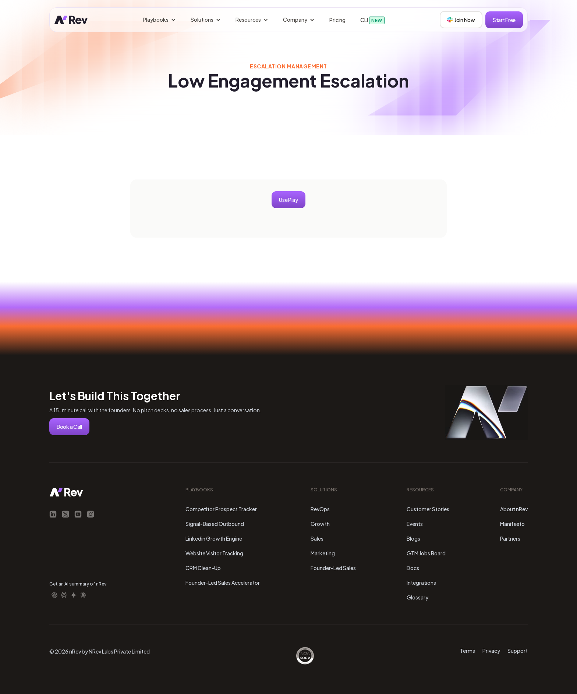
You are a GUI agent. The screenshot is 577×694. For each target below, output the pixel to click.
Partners (510, 538)
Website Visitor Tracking (214, 553)
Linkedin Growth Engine (213, 538)
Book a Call (69, 426)
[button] (159, 20)
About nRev (514, 509)
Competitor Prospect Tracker (221, 509)
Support (517, 650)
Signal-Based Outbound (214, 523)
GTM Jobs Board (426, 553)
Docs (413, 568)
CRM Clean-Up (203, 568)
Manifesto (512, 523)
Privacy (491, 650)
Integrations (421, 582)
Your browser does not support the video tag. (486, 412)
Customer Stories (428, 509)
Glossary (417, 597)
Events (415, 523)
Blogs (413, 538)
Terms (467, 650)
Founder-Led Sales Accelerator (222, 582)
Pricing (337, 20)
